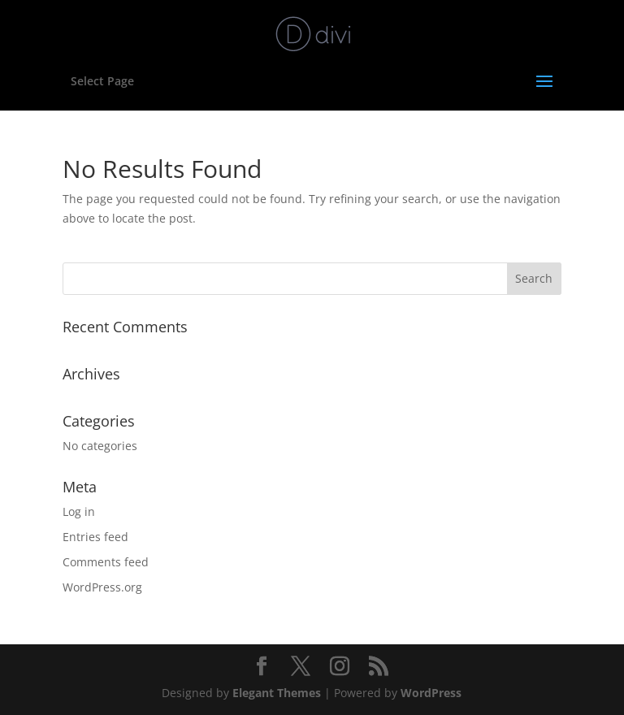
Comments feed (106, 562)
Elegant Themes (276, 692)
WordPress (431, 692)
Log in (79, 511)
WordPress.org (102, 587)
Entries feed (95, 536)
